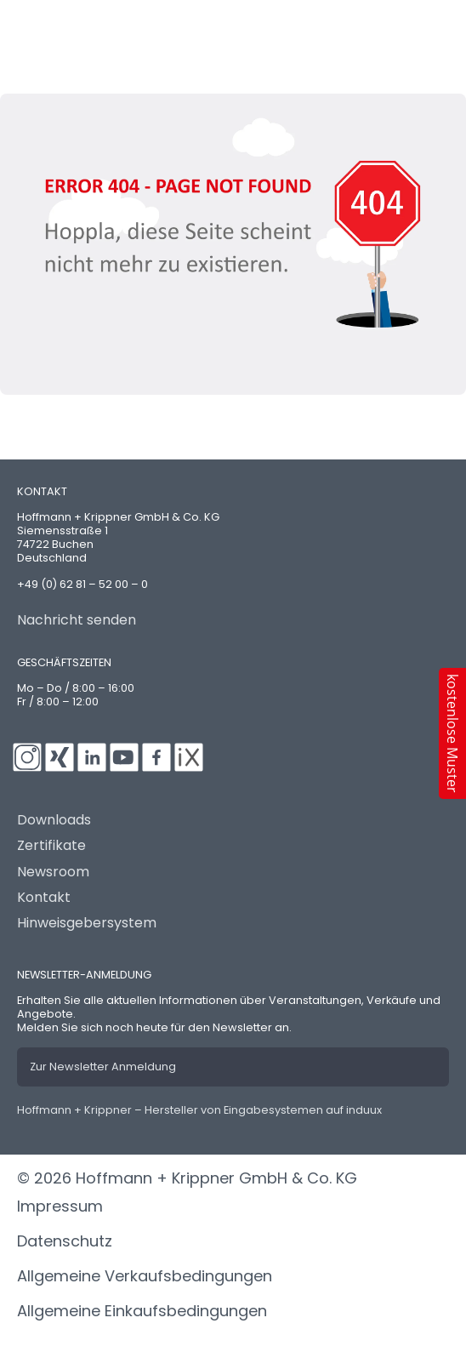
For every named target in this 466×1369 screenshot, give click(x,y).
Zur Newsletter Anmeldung (103, 1066)
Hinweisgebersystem (86, 923)
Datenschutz (64, 1241)
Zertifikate (51, 846)
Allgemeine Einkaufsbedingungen (142, 1310)
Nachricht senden (76, 620)
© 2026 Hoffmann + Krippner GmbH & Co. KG (187, 1178)
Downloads (54, 820)
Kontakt (44, 897)
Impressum (60, 1206)
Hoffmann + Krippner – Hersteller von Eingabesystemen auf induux (199, 1110)
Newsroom (53, 872)
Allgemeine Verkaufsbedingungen (144, 1275)
